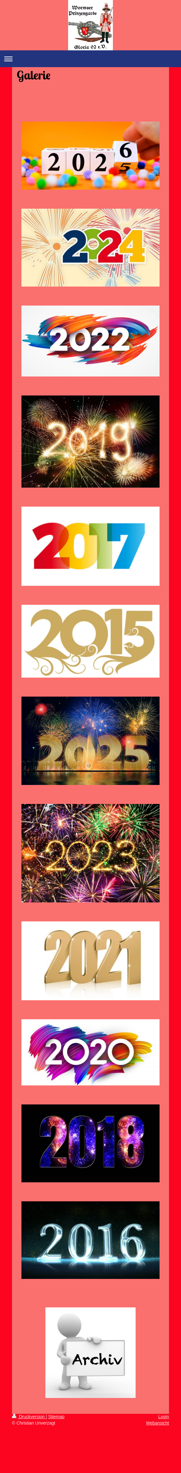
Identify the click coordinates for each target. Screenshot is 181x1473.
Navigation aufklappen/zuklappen (90, 59)
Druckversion (29, 1416)
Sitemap (56, 1416)
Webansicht (157, 1423)
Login (163, 1416)
